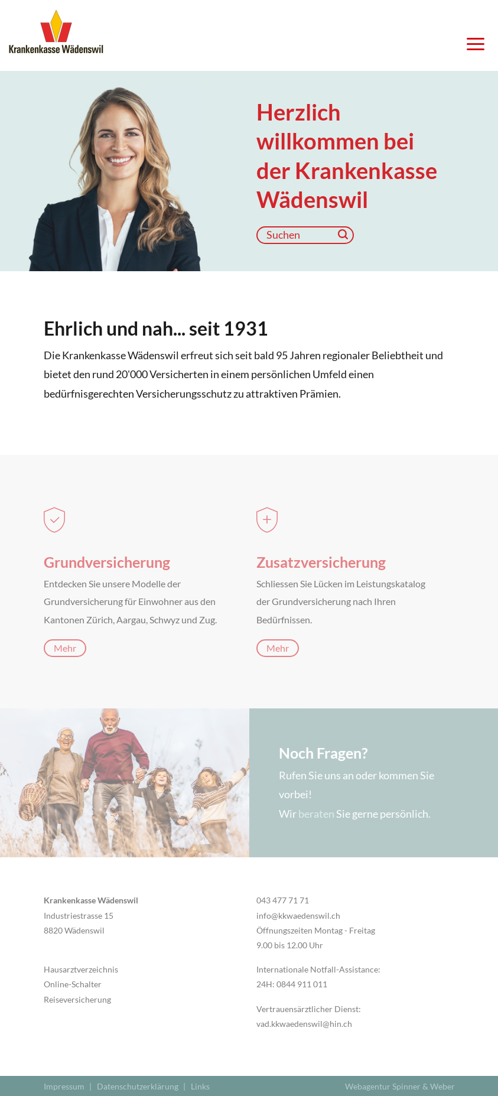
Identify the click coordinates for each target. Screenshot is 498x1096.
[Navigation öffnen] (471, 47)
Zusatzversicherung (321, 562)
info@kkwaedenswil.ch (298, 915)
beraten (316, 813)
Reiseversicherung (77, 999)
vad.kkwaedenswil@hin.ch (304, 1024)
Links (200, 1086)
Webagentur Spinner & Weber (400, 1086)
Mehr (65, 647)
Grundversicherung (107, 562)
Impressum (64, 1086)
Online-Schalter (73, 984)
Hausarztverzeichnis (81, 969)
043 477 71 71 (282, 900)
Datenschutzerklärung (137, 1086)
